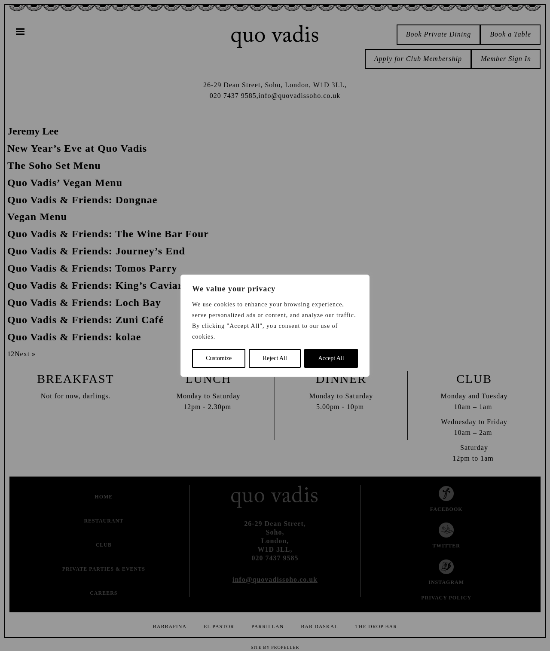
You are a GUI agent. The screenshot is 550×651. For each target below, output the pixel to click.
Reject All (275, 358)
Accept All (331, 358)
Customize (219, 358)
